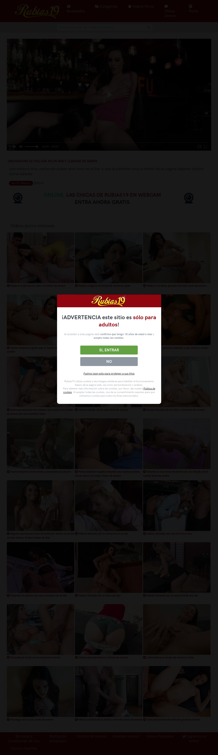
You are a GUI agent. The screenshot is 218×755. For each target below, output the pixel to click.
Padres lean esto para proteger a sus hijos (109, 373)
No (109, 361)
